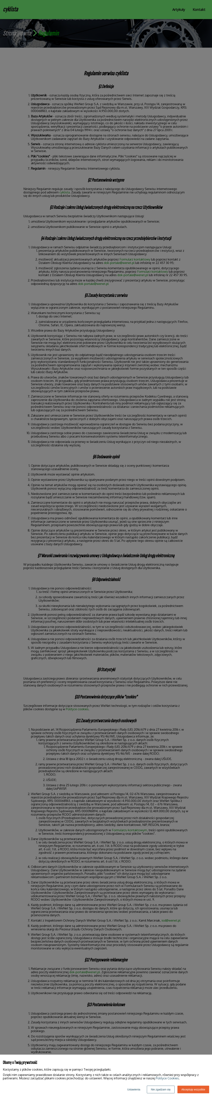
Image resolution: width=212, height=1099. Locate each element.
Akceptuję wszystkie (193, 1089)
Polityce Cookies (167, 1078)
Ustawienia (133, 1089)
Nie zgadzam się (161, 1089)
